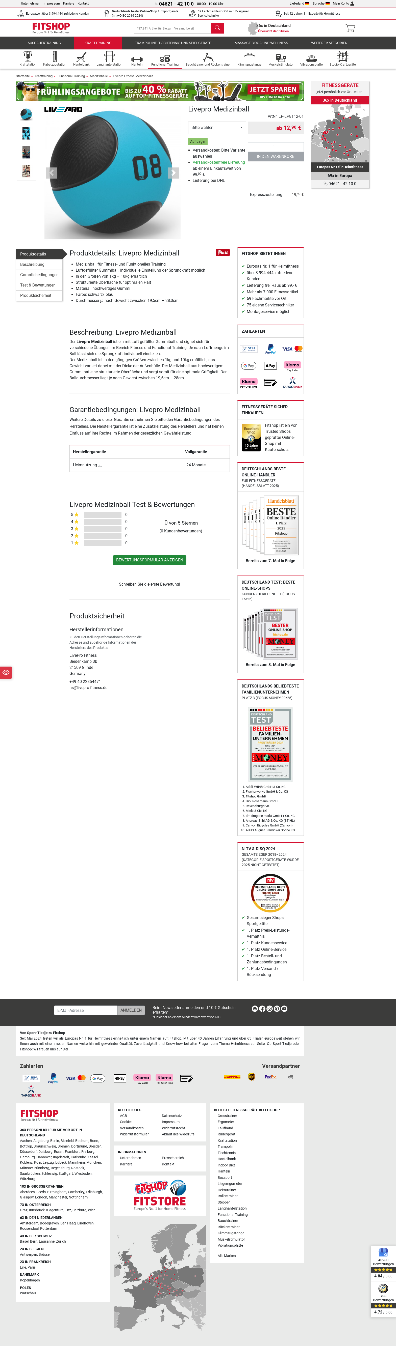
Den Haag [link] (68, 1223)
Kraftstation (227, 1140)
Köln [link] (37, 1163)
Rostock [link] (77, 1168)
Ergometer (226, 1122)
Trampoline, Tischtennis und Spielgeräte (173, 46)
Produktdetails (33, 257)
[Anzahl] (276, 150)
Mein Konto (343, 3)
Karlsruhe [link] (78, 1157)
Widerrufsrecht (173, 1128)
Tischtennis (227, 1153)
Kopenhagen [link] (30, 1280)
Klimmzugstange (231, 1233)
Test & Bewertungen (38, 288)
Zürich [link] (61, 1242)
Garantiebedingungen (39, 278)
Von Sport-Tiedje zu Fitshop (42, 1033)
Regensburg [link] (60, 1168)
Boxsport (225, 1178)
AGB (123, 1116)
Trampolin (225, 1147)
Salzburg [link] (79, 1210)
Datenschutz (172, 1116)
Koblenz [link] (26, 1163)
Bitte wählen (202, 131)
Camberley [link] (76, 1192)
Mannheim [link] (76, 1163)
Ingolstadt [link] (61, 1157)
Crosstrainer (227, 1116)
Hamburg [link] (27, 1157)
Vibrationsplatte (230, 1245)
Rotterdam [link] (48, 1229)
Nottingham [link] (78, 1197)
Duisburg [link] (45, 1152)
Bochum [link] (81, 1141)
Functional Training (71, 79)
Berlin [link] (54, 1141)
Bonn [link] (94, 1141)
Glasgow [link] (27, 1197)
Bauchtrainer (228, 1221)
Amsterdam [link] (29, 1223)
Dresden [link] (95, 1146)
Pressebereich (173, 1158)
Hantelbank (227, 1159)
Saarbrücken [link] (30, 1173)
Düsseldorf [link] (28, 1152)
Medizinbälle (99, 79)
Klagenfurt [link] (54, 1210)
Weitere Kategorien (329, 46)
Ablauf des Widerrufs (178, 1134)
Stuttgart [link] (66, 1173)
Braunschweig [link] (45, 1146)
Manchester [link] (58, 1197)
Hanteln (224, 1171)
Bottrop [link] (26, 1146)
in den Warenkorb (275, 160)
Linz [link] (67, 1210)
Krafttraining (98, 46)
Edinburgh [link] (94, 1192)
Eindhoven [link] (85, 1223)
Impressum (51, 3)
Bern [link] (33, 1242)
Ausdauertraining (44, 46)
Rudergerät (226, 1134)
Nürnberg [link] (41, 1168)
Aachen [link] (26, 1141)
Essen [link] (58, 1152)
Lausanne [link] (47, 1242)
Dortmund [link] (79, 1146)
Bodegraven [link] (49, 1223)
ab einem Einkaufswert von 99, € (219, 171)
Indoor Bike (226, 1165)
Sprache (321, 3)
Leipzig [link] (48, 1163)
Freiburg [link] (87, 1152)
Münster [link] (26, 1168)
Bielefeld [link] (67, 1141)
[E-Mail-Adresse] (85, 1010)
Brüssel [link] (44, 1254)
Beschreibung (32, 268)
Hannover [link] (44, 1157)
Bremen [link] (64, 1146)
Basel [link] (24, 1242)
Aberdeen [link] (27, 1192)
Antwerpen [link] (28, 1254)
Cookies (126, 1122)
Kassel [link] (92, 1157)
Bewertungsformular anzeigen (149, 563)
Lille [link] (23, 1267)
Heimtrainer (227, 1190)
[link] (249, 352)
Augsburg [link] (41, 1141)
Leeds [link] (41, 1192)
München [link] (93, 1163)
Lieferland (299, 3)
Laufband (225, 1128)
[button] (51, 176)
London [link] (41, 1197)
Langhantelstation (232, 1209)
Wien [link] (91, 1210)
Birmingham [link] (56, 1192)
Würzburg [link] (27, 1179)
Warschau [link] (28, 1293)
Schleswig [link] (49, 1173)
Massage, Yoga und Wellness (261, 46)
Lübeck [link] (61, 1163)
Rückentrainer (229, 1227)
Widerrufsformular (134, 1134)
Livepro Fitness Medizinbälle (133, 79)
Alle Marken (227, 1256)
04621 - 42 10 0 (340, 183)
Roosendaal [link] (29, 1229)
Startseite (23, 79)
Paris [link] (32, 1267)
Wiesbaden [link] (83, 1173)
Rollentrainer (228, 1196)
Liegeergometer (230, 1184)
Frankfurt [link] (72, 1152)
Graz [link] (24, 1210)
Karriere (68, 3)
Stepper (224, 1202)
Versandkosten (132, 1128)
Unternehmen (30, 3)
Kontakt (83, 3)
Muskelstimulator (231, 1239)
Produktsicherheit (35, 299)
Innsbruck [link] (37, 1210)
